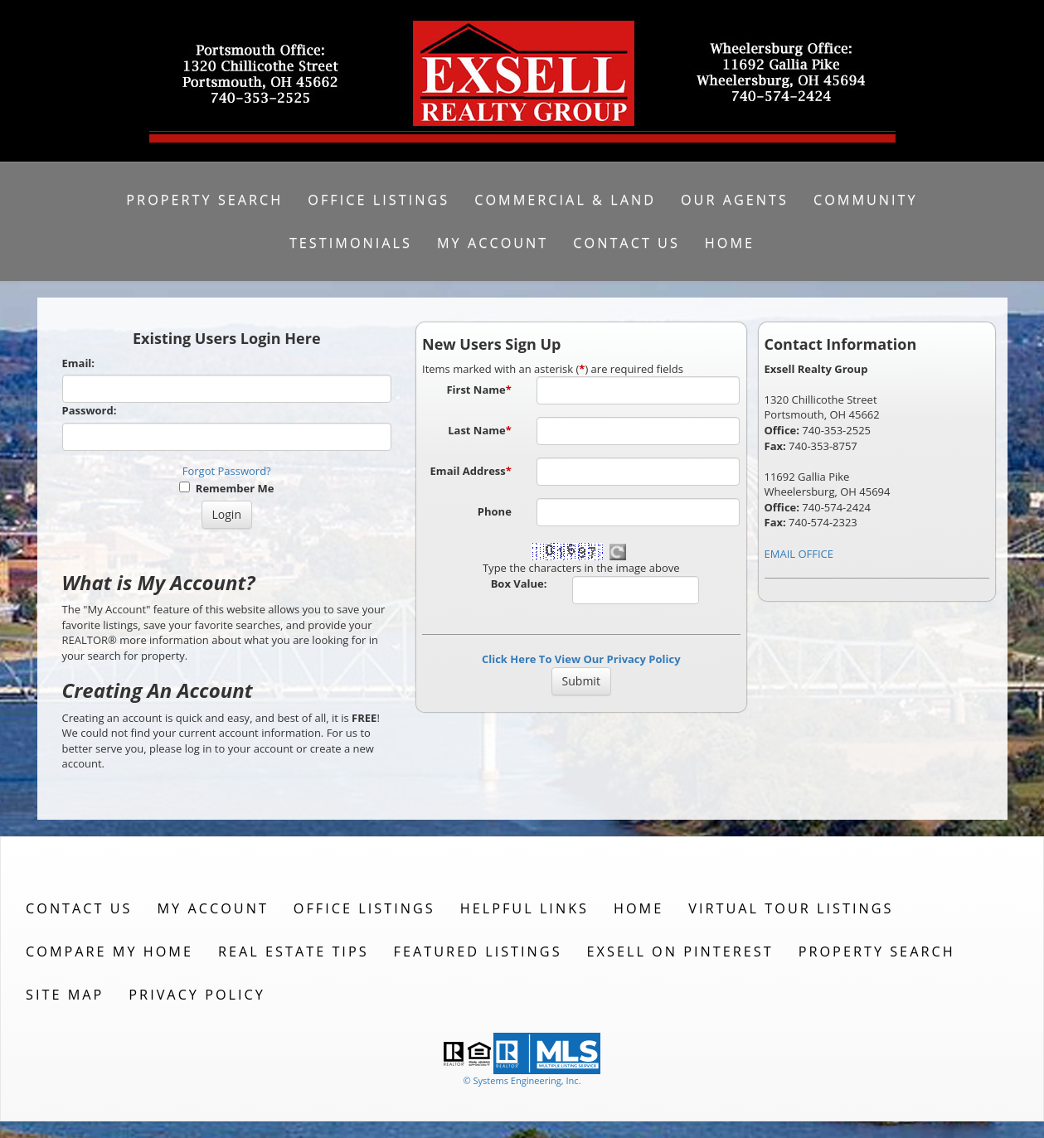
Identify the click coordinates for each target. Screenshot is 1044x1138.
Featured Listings (478, 951)
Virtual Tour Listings (790, 908)
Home (730, 243)
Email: (78, 363)
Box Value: (519, 583)
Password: (89, 410)
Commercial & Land (565, 200)
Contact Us (626, 243)
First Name (478, 389)
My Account (492, 243)
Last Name (480, 430)
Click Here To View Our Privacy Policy (581, 658)
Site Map (65, 994)
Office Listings (378, 200)
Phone (495, 511)
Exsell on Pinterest (680, 951)
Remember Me (226, 488)
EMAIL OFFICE (799, 553)
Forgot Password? (226, 470)
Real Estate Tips (293, 951)
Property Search (204, 200)
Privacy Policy (197, 994)
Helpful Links (524, 908)
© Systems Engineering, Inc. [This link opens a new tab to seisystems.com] (521, 1080)
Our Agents (735, 200)
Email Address (471, 470)
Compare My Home (109, 951)
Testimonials (350, 243)
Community (865, 200)
